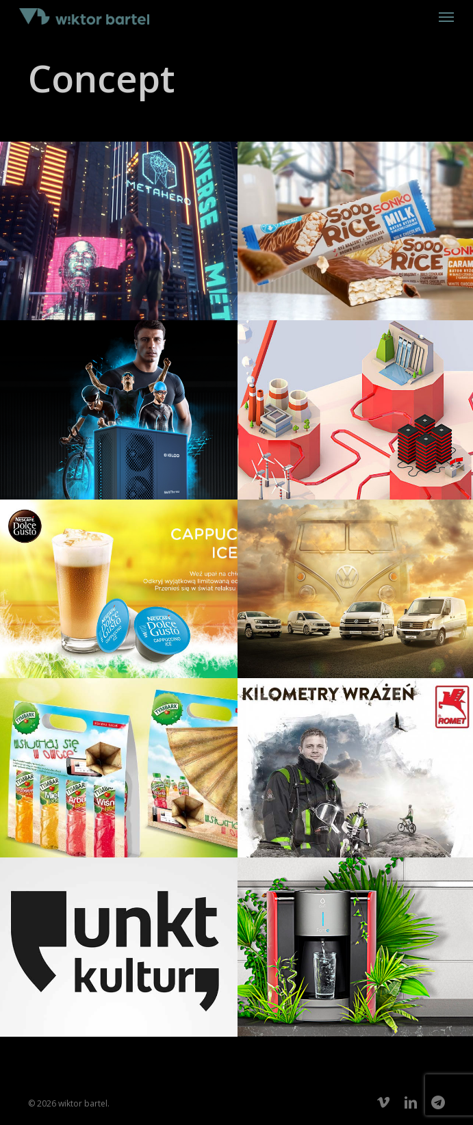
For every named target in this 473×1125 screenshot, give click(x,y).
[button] (446, 16)
